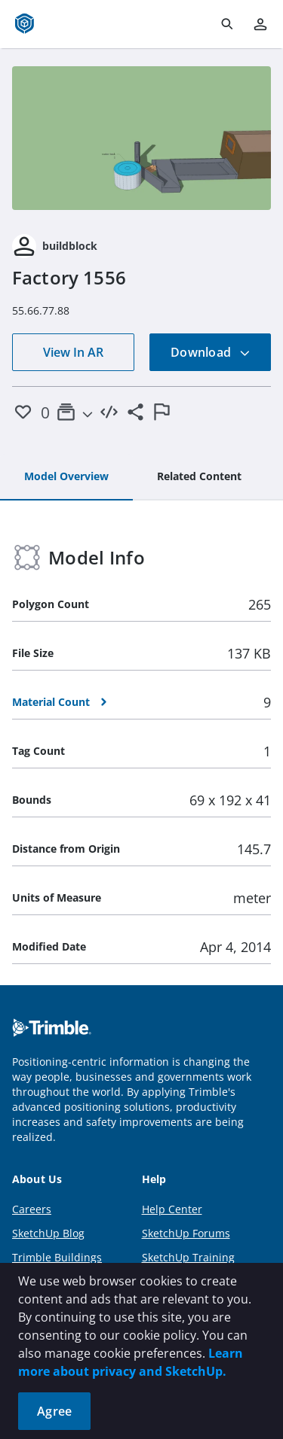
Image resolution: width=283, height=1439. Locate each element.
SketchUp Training (188, 1257)
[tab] (66, 477)
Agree (54, 1411)
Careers (31, 1209)
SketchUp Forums (186, 1233)
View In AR (73, 352)
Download (211, 352)
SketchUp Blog (48, 1233)
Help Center (172, 1209)
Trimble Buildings (57, 1257)
